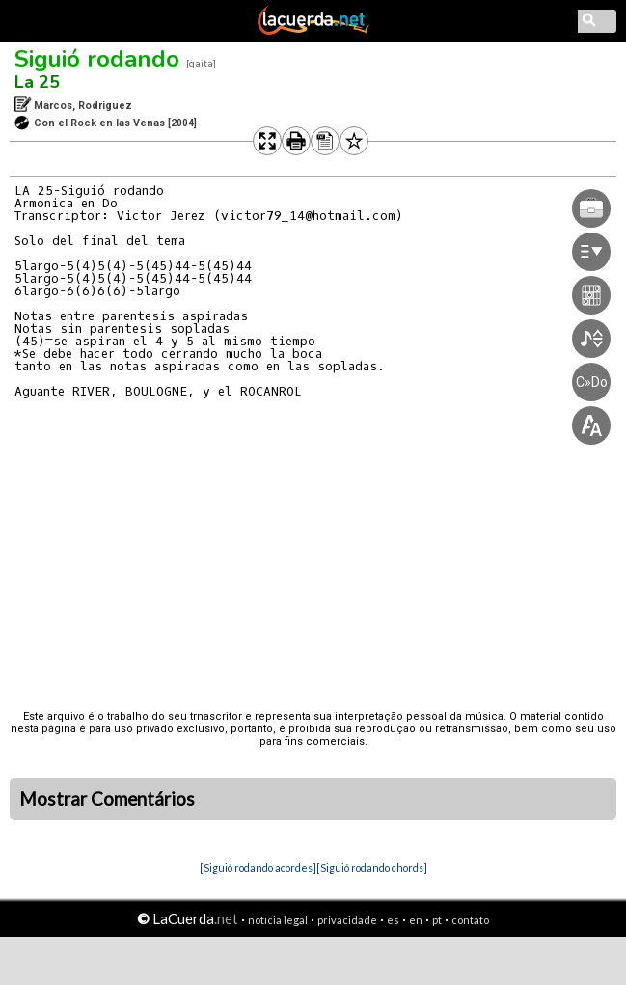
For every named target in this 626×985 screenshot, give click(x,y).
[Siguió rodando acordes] (258, 868)
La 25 (37, 82)
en (415, 920)
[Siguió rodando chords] (371, 868)
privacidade (347, 920)
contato (470, 920)
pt (437, 920)
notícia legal (278, 920)
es (393, 920)
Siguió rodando (96, 58)
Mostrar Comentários (107, 798)
